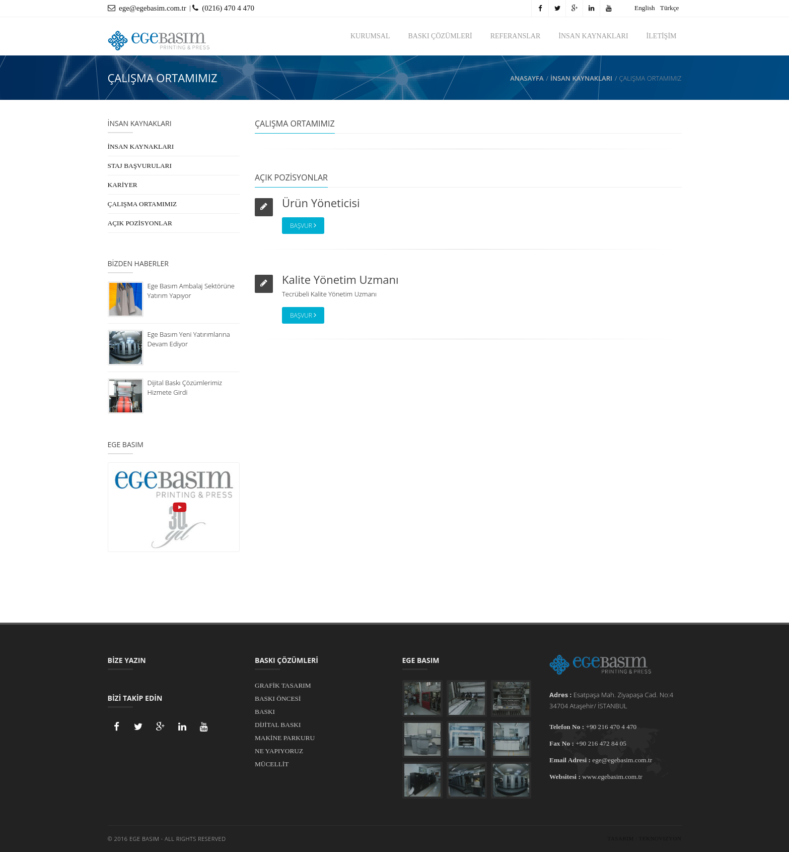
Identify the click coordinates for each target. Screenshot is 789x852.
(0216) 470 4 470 (223, 8)
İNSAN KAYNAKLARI (593, 36)
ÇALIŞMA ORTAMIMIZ (142, 204)
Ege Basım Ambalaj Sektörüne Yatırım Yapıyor (191, 290)
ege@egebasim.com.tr (147, 8)
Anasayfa (526, 78)
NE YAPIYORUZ (279, 751)
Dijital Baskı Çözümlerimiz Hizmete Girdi (185, 387)
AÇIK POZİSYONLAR (140, 223)
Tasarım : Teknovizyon (645, 838)
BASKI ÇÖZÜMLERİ (440, 36)
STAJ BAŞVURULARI (140, 165)
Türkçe (669, 8)
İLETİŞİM (662, 36)
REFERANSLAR (515, 36)
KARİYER (122, 185)
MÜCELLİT (272, 764)
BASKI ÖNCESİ (278, 698)
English (644, 8)
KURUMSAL (370, 36)
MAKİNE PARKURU (285, 738)
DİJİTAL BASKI (278, 724)
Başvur (303, 225)
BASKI (265, 711)
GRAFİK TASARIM (283, 685)
